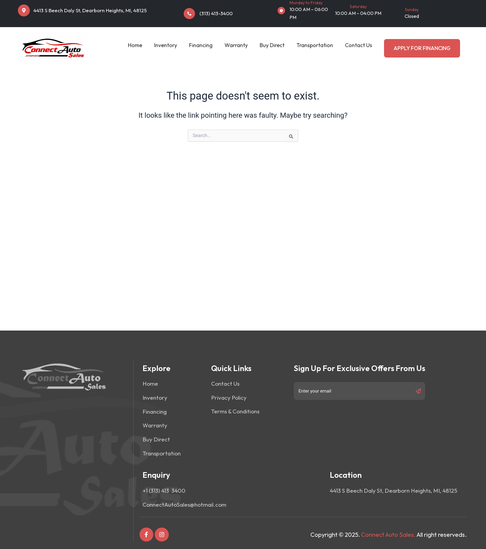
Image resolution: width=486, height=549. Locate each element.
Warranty (236, 45)
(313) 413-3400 (216, 13)
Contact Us (358, 45)
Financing (201, 45)
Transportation (314, 45)
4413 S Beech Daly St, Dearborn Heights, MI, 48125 (90, 10)
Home (135, 45)
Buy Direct (272, 45)
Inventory (165, 45)
